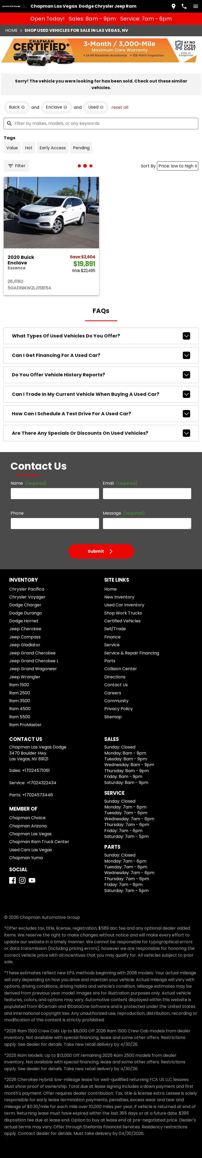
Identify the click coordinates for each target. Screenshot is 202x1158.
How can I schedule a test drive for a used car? (101, 413)
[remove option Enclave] (56, 107)
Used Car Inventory (124, 605)
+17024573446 (37, 795)
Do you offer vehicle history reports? (101, 374)
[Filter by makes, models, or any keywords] (101, 123)
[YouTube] (32, 880)
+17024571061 (36, 770)
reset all (119, 107)
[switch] (195, 6)
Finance (112, 637)
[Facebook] (12, 880)
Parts (109, 661)
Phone (17, 513)
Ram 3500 (19, 701)
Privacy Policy (118, 709)
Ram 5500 (19, 717)
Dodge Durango (25, 613)
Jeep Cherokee (25, 629)
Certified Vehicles (122, 621)
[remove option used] (96, 107)
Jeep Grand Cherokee (32, 653)
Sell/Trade (115, 629)
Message (124, 513)
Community (116, 701)
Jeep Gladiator (24, 645)
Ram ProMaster (25, 725)
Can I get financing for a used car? (101, 355)
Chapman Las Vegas (30, 834)
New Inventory (119, 597)
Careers (112, 693)
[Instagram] (22, 880)
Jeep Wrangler (24, 677)
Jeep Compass (25, 637)
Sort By (148, 166)
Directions (114, 677)
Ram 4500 (20, 709)
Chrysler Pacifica (26, 589)
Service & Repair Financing (131, 653)
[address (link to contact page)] (173, 6)
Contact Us (116, 685)
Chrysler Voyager (27, 597)
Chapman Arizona (28, 826)
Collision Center (120, 669)
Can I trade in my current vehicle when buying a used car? (101, 394)
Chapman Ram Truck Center (39, 842)
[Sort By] (177, 166)
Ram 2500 (19, 693)
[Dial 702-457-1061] (184, 6)
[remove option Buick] (16, 107)
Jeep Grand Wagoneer (33, 669)
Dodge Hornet (23, 621)
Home (11, 30)
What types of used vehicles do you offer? (101, 336)
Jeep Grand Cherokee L (33, 661)
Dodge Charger (25, 605)
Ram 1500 (19, 685)
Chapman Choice (27, 818)
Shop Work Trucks (123, 613)
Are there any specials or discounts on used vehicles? (101, 433)
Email (120, 483)
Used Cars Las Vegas (30, 850)
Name (29, 483)
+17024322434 (41, 783)
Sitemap (113, 717)
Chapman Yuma (26, 858)
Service (112, 645)
